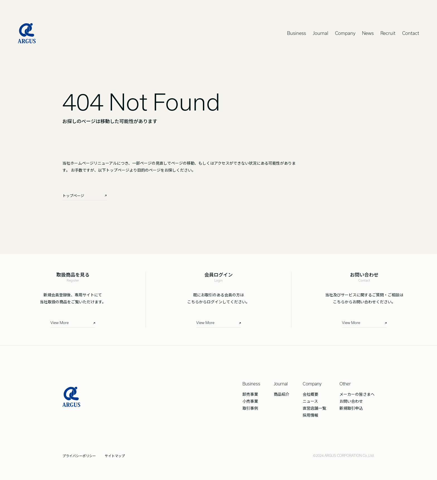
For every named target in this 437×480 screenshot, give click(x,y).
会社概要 (310, 394)
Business (296, 33)
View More (59, 323)
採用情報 (310, 415)
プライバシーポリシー (79, 456)
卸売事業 (250, 394)
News (368, 33)
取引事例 (250, 408)
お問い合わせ (351, 401)
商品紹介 (281, 394)
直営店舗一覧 (314, 408)
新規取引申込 (351, 408)
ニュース (310, 401)
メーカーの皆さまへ (357, 394)
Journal (320, 33)
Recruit (387, 33)
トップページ (73, 195)
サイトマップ (115, 456)
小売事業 (250, 401)
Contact (410, 33)
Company (345, 33)
